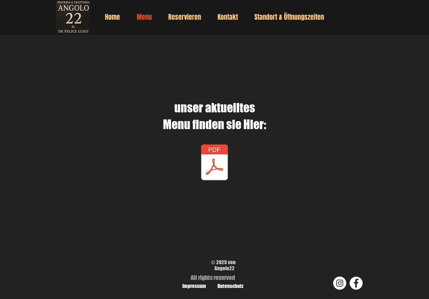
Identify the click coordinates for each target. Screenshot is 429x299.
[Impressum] (194, 286)
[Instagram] (339, 283)
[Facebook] (356, 283)
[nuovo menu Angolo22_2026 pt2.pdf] (214, 163)
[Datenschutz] (230, 286)
